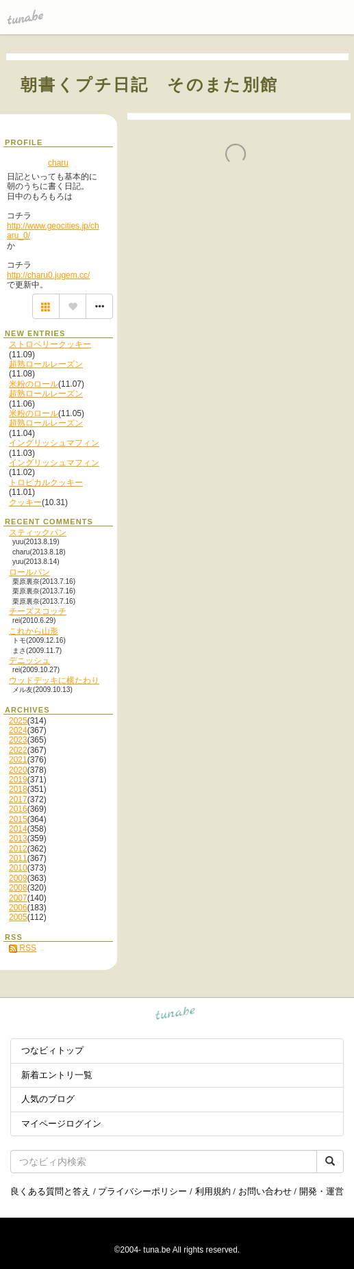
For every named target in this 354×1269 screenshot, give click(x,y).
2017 (18, 799)
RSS (22, 948)
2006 (18, 907)
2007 (18, 898)
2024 (18, 730)
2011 (18, 858)
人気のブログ (48, 1099)
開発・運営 (321, 1191)
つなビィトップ (52, 1050)
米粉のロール (33, 384)
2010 (18, 868)
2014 (18, 829)
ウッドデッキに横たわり (54, 680)
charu (58, 163)
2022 (18, 750)
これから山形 (33, 631)
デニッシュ (29, 660)
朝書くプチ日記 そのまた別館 (150, 84)
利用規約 (213, 1191)
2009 (18, 878)
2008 (18, 888)
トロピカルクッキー (46, 482)
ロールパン (29, 572)
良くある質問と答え (50, 1191)
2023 (18, 740)
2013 (18, 838)
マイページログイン (61, 1123)
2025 (18, 721)
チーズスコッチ (37, 611)
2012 (18, 849)
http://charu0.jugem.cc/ (48, 275)
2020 (18, 770)
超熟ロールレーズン (46, 364)
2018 (18, 789)
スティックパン (37, 532)
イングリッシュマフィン (54, 443)
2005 (18, 917)
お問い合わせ (265, 1191)
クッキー (25, 502)
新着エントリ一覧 (56, 1075)
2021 (18, 760)
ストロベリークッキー (50, 344)
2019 (18, 779)
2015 (18, 819)
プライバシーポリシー (142, 1191)
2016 (18, 809)
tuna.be (176, 1015)
